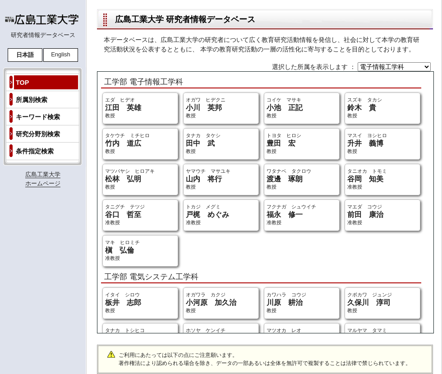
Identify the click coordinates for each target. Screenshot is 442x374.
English (60, 54)
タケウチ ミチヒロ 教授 (127, 143)
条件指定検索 (35, 151)
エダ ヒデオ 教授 (123, 107)
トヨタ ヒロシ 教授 (284, 143)
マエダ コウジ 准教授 (365, 214)
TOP (22, 82)
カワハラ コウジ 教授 (286, 302)
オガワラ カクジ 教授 (211, 302)
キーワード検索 (38, 116)
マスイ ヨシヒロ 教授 (367, 143)
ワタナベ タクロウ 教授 (289, 178)
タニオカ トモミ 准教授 (367, 178)
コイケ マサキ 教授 (285, 107)
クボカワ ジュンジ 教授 (369, 302)
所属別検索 (31, 99)
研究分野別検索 (38, 134)
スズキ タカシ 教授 (364, 107)
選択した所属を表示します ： (315, 66)
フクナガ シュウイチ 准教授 (291, 214)
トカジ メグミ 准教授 (207, 214)
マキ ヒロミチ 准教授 (122, 250)
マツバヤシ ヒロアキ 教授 (130, 178)
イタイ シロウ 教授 (123, 302)
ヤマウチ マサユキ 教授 (208, 178)
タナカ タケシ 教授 (203, 143)
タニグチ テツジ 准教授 (125, 214)
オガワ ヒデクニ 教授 (206, 107)
